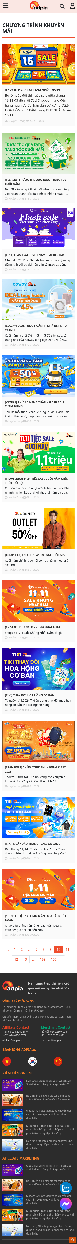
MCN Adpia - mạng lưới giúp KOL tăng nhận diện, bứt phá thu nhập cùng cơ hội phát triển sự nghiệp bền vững (50, 1129)
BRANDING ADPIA (19, 1049)
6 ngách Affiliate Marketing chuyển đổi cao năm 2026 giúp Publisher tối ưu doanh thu (48, 1114)
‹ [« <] (8, 949)
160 (53, 959)
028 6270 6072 (56, 1035)
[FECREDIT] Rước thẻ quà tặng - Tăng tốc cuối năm (36, 182)
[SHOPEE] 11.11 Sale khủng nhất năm (32, 627)
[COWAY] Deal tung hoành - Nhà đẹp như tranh (36, 328)
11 (67, 949)
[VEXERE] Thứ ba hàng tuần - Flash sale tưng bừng (34, 404)
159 (42, 959)
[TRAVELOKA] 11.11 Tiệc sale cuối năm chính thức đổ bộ (37, 481)
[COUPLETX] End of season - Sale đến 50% (35, 555)
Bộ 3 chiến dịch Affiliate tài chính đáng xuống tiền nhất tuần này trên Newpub (48, 1097)
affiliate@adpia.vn (12, 1040)
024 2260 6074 (20, 1031)
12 (16, 959)
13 (25, 959)
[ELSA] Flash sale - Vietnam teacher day (35, 255)
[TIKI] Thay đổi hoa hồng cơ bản (29, 695)
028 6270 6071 (17, 1035)
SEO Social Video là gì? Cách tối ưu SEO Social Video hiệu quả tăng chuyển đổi (48, 1082)
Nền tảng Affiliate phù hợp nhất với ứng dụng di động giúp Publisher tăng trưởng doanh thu (50, 1144)
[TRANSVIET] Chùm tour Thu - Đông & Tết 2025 (35, 769)
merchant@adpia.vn (52, 1040)
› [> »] (61, 959)
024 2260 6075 (58, 1031)
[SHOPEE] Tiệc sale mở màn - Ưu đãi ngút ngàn (35, 918)
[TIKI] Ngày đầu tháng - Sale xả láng (32, 844)
